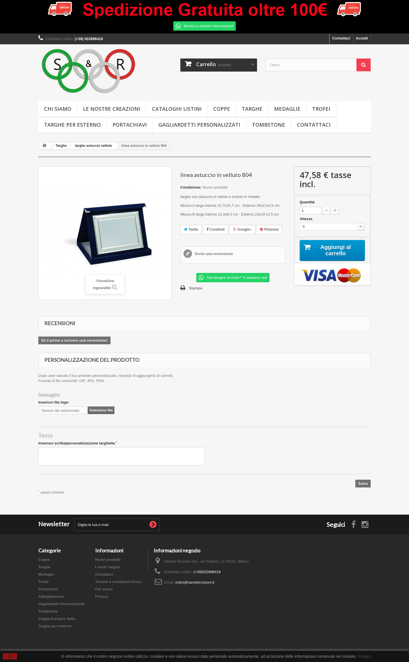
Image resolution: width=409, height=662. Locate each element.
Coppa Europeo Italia (56, 619)
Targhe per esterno (72, 124)
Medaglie (287, 108)
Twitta (191, 229)
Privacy (101, 596)
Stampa (195, 288)
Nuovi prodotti (107, 559)
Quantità (307, 202)
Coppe (221, 108)
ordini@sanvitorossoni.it (194, 582)
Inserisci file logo (53, 402)
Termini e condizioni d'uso (118, 582)
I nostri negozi (107, 567)
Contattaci (341, 38)
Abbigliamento (51, 596)
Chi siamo (57, 108)
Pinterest (269, 229)
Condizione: (190, 187)
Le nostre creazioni (111, 108)
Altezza (306, 219)
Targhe (252, 108)
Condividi (215, 229)
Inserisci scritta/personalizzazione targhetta (77, 443)
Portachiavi (129, 124)
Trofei (321, 108)
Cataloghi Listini (177, 108)
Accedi (362, 38)
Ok (9, 656)
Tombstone (268, 124)
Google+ (242, 229)
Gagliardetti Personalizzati (199, 124)
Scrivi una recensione (213, 254)
